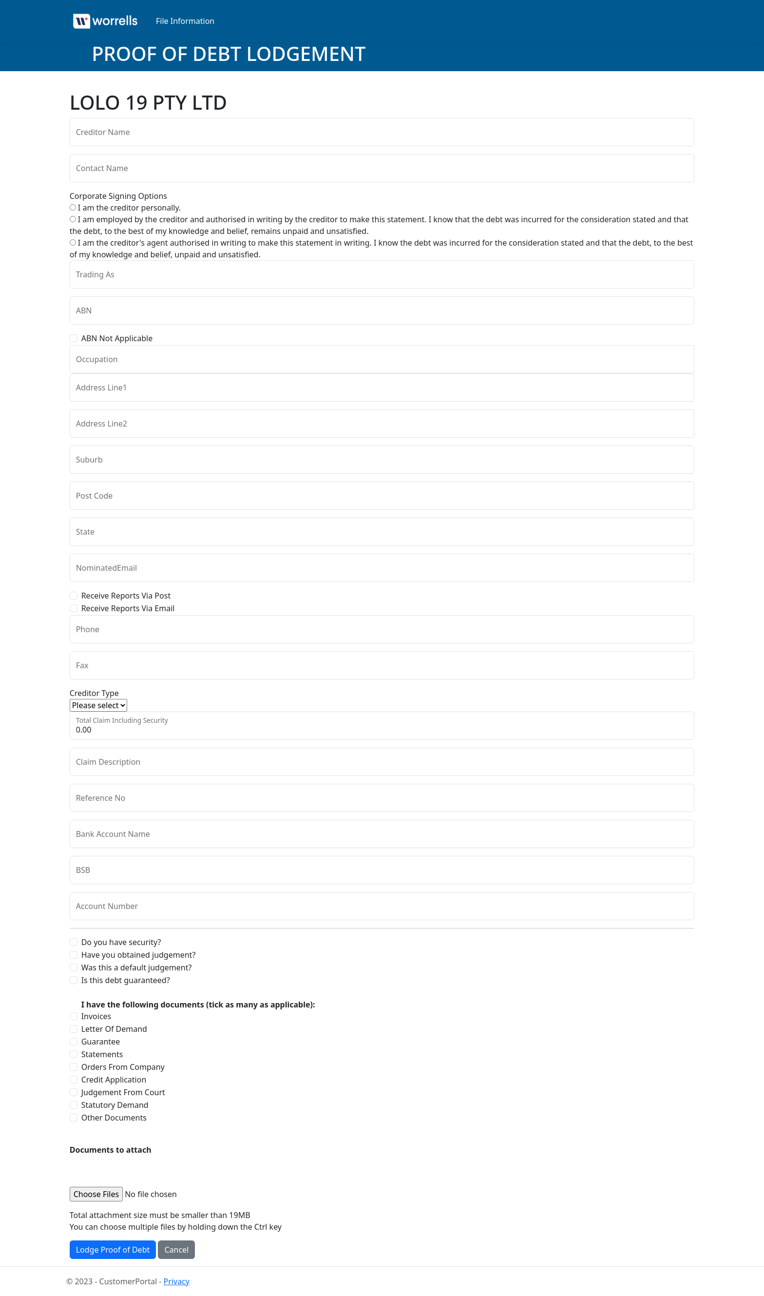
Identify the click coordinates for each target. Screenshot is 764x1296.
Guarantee (100, 1041)
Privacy (177, 1281)
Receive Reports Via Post (126, 595)
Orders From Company (123, 1067)
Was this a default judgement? (136, 967)
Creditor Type (94, 693)
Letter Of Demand (114, 1029)
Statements (102, 1054)
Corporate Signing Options (118, 196)
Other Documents (114, 1117)
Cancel (176, 1249)
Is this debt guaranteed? (125, 980)
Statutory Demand (115, 1105)
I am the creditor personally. (125, 207)
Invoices (96, 1016)
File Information (185, 21)
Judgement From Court (123, 1092)
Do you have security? (121, 942)
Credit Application (114, 1079)
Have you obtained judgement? (138, 954)
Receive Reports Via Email (128, 608)
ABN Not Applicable (117, 338)
